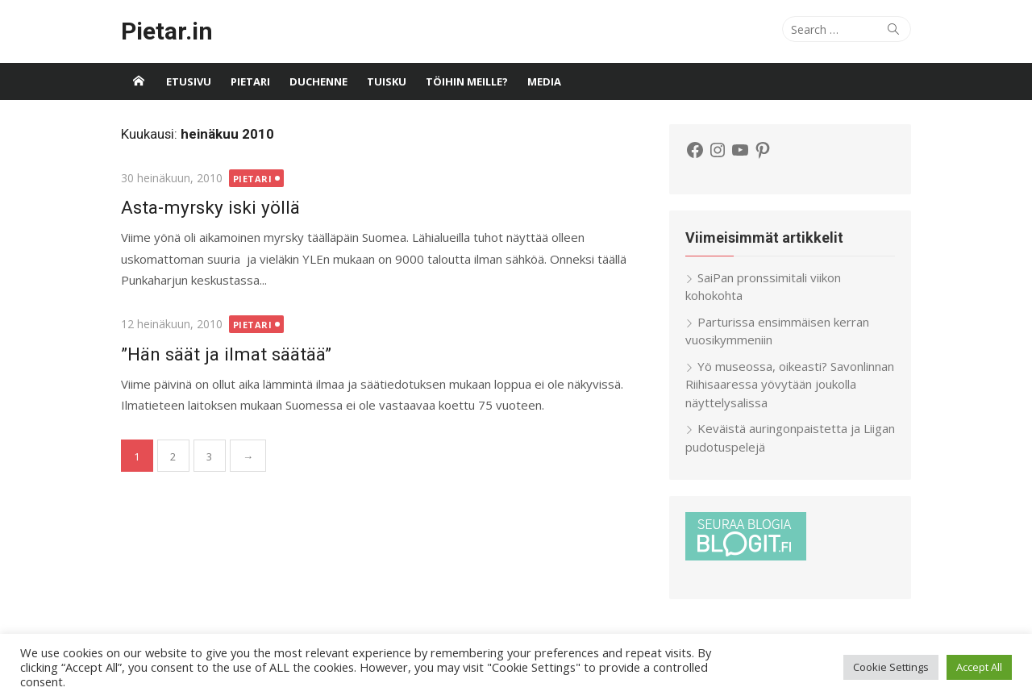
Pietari (250, 81)
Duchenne (318, 81)
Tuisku (386, 81)
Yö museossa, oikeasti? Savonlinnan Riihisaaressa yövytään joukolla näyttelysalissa (789, 384)
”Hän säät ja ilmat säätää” (226, 354)
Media (544, 81)
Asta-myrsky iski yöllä (210, 207)
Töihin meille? (467, 81)
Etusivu (188, 81)
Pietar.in (167, 31)
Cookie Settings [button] (891, 667)
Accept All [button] (979, 667)
